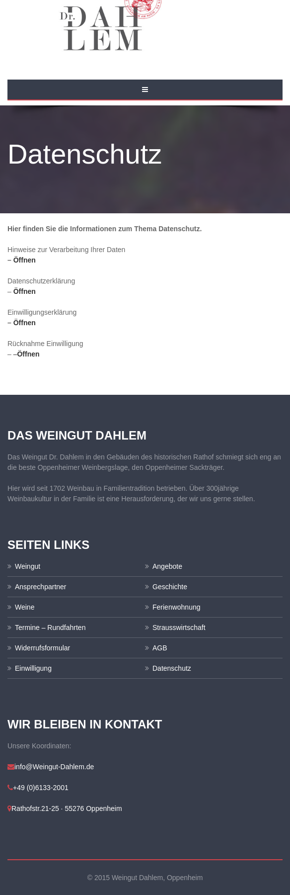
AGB (159, 648)
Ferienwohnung (176, 607)
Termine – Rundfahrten (50, 627)
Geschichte (169, 587)
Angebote (167, 566)
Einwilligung (33, 668)
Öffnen (24, 260)
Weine (24, 607)
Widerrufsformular (42, 648)
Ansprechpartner (41, 587)
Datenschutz (171, 668)
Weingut (27, 566)
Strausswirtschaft (179, 627)
